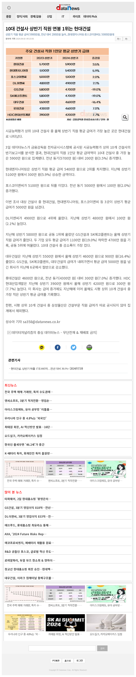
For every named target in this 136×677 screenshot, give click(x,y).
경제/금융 (35, 16)
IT (63, 16)
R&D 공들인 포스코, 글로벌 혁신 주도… (29, 551)
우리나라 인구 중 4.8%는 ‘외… (24, 634)
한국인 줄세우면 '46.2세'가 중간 (24, 444)
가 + (118, 39)
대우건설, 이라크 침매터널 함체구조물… (29, 578)
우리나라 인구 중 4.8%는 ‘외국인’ (26, 418)
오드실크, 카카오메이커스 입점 (23, 436)
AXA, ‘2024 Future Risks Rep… (25, 534)
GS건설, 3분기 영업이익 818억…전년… (29, 507)
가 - (126, 39)
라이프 (76, 16)
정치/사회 (22, 16)
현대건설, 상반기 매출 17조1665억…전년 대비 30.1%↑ (40, 368)
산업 (49, 16)
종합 (8, 16)
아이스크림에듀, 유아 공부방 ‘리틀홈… (28, 409)
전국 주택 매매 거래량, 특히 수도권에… (29, 392)
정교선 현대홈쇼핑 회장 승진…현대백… (29, 569)
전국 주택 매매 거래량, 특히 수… (24, 480)
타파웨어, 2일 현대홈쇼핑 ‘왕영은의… (28, 499)
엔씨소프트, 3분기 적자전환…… (65, 480)
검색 (102, 648)
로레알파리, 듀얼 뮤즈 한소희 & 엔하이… (30, 560)
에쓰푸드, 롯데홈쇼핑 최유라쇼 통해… (28, 525)
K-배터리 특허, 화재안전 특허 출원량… (28, 453)
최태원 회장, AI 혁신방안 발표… (65, 634)
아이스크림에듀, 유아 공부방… (106, 480)
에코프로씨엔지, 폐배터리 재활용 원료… (29, 543)
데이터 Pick (90, 16)
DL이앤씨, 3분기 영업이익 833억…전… (29, 516)
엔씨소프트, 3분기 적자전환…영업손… (28, 400)
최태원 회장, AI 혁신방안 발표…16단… (29, 427)
